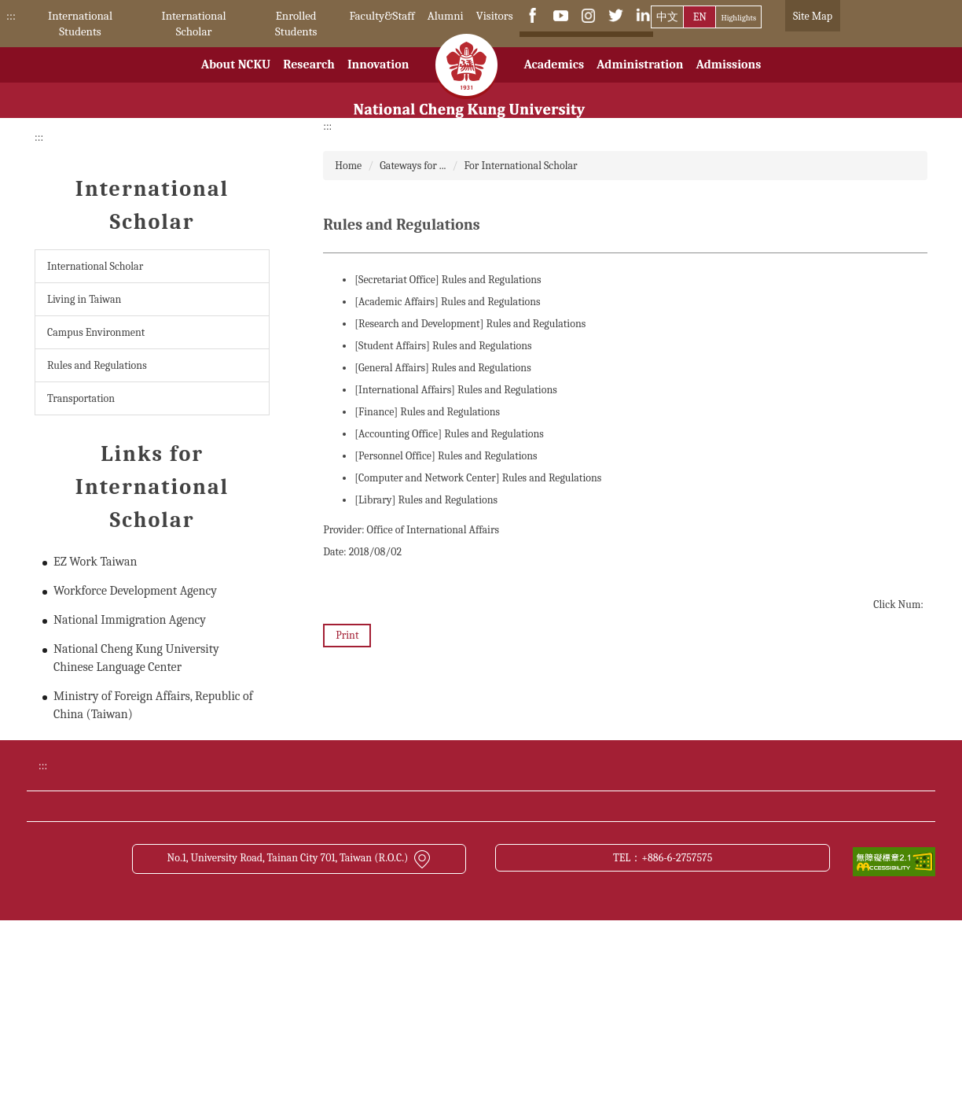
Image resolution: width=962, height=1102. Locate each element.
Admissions (728, 81)
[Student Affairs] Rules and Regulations (442, 345)
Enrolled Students (296, 24)
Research (309, 81)
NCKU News (168, 905)
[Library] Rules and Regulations (426, 500)
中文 (667, 17)
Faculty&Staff (381, 16)
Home (348, 165)
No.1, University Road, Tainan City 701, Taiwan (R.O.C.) (299, 1039)
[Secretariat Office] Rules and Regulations (447, 279)
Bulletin (634, 875)
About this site (650, 934)
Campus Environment (96, 332)
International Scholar (194, 24)
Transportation (81, 398)
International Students (80, 24)
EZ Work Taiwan (95, 562)
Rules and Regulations (97, 365)
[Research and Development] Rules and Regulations (470, 323)
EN (700, 17)
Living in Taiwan (84, 299)
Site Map (812, 16)
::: (11, 16)
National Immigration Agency (129, 620)
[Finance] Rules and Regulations (427, 411)
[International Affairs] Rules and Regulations (455, 389)
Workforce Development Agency (135, 591)
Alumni (446, 16)
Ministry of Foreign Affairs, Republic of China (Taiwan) (153, 705)
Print (347, 635)
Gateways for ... (413, 165)
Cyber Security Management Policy (461, 934)
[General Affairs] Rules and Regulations (442, 367)
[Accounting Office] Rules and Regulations (449, 433)
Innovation (378, 81)
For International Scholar (521, 165)
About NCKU (236, 81)
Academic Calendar (423, 875)
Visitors (494, 16)
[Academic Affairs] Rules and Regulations (447, 301)
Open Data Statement (189, 963)
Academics (553, 81)
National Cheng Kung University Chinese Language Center (136, 658)
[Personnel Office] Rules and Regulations (445, 456)
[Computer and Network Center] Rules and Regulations (477, 478)
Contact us (164, 934)
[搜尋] (572, 46)
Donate (156, 875)
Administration (640, 81)
